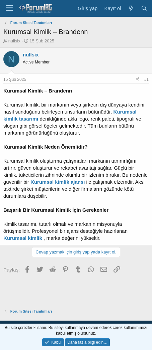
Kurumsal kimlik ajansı (57, 182)
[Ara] (144, 8)
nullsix (14, 40)
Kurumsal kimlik (22, 238)
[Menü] (9, 8)
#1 (146, 79)
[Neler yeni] (130, 8)
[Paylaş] (138, 79)
